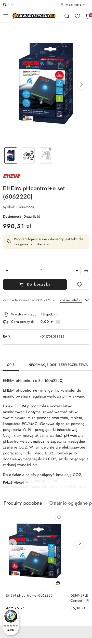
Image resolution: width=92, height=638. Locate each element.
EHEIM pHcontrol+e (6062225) (30, 595)
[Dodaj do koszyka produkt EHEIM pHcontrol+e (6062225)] (58, 582)
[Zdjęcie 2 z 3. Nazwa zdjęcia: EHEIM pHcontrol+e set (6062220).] (28, 155)
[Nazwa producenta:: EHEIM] (11, 175)
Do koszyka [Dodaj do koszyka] (35, 284)
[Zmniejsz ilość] (7, 271)
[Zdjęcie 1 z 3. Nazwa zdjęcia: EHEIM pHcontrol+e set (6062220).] (11, 155)
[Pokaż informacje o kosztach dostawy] (58, 322)
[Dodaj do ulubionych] (79, 284)
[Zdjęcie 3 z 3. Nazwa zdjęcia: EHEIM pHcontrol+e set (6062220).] (46, 155)
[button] (81, 85)
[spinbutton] (42, 271)
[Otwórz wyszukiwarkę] (67, 16)
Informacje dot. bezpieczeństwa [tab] (57, 365)
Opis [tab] (11, 365)
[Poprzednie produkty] (12, 543)
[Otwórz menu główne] (6, 16)
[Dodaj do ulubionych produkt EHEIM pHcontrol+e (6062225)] (59, 517)
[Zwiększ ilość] (76, 271)
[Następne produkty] (79, 543)
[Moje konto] (73, 4)
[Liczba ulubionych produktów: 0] (77, 16)
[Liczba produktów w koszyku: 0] (87, 16)
